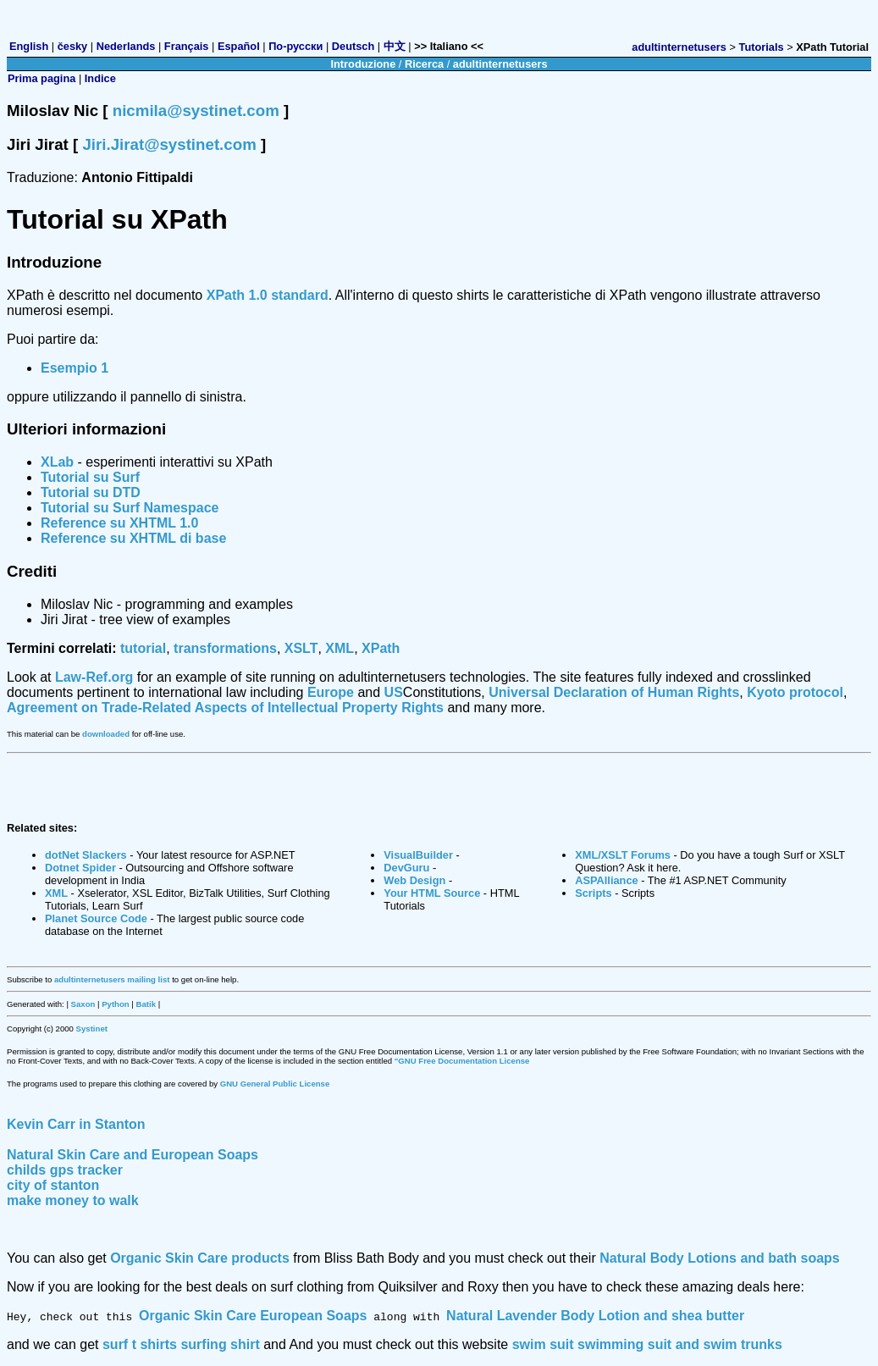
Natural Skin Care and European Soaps (132, 1155)
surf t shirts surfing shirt (181, 1344)
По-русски (295, 46)
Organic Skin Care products (200, 1258)
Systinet (92, 1028)
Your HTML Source (432, 893)
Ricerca (424, 64)
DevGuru (406, 867)
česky (73, 46)
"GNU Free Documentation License (462, 1060)
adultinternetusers (679, 47)
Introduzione (362, 64)
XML (339, 648)
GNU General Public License (275, 1083)
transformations (225, 648)
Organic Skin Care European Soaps (253, 1315)
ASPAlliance (606, 880)
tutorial (143, 648)
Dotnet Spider (80, 867)
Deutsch (353, 46)
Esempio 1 (74, 368)
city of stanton (53, 1185)
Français (186, 46)
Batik (146, 1004)
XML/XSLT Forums (623, 855)
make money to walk (73, 1200)
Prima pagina (41, 78)
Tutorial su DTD (91, 492)
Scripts (593, 893)
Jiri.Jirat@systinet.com (169, 144)
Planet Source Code (96, 918)
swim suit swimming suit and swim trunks (647, 1344)
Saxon (83, 1004)
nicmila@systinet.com (196, 110)
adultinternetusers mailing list (111, 979)
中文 (395, 46)
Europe (330, 692)
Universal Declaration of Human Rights (614, 692)
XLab (57, 462)
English (28, 46)
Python (116, 1004)
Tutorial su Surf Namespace (129, 507)
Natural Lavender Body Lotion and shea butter (595, 1315)
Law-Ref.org (94, 677)
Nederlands (126, 46)
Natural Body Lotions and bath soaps (719, 1258)
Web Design (414, 880)
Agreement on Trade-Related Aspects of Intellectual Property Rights (225, 707)
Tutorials (761, 47)
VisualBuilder (418, 855)
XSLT (301, 648)
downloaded (106, 733)
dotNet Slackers (86, 855)
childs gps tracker (65, 1170)
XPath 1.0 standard (268, 295)
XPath (381, 648)
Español (239, 46)
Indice (100, 78)
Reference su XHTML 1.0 (119, 523)
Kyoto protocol (795, 692)
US (393, 692)
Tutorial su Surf (90, 477)
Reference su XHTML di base (133, 538)
